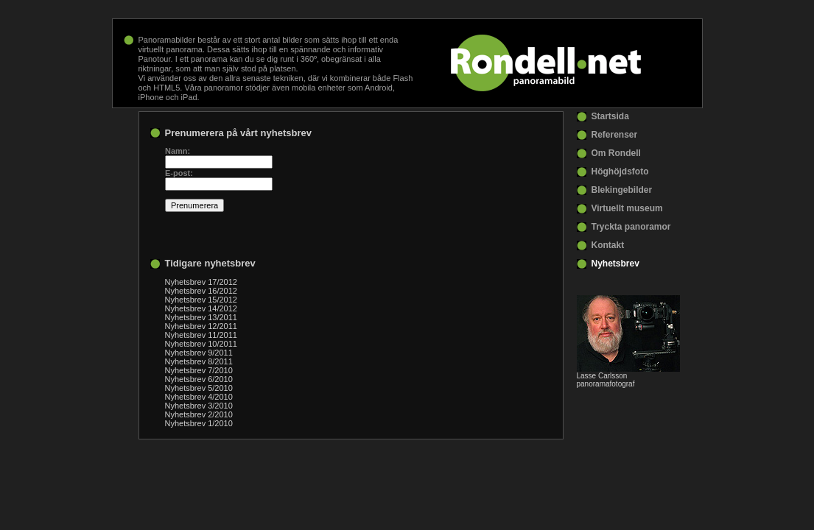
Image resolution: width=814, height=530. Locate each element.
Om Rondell (616, 153)
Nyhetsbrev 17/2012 (201, 282)
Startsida (610, 116)
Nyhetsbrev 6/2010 (199, 379)
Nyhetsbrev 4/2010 (199, 396)
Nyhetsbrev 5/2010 (199, 388)
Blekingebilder (622, 190)
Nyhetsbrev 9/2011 (199, 352)
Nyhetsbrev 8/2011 (199, 361)
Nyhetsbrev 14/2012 (201, 308)
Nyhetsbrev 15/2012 (201, 299)
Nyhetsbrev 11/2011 (201, 335)
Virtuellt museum (627, 208)
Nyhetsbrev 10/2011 (201, 343)
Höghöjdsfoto (620, 171)
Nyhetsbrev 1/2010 (199, 423)
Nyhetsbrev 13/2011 (201, 317)
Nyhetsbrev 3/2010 (199, 405)
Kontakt (608, 245)
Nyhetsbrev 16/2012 (201, 290)
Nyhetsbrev (615, 263)
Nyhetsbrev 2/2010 (199, 414)
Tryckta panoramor (631, 227)
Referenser (615, 135)
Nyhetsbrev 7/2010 (199, 370)
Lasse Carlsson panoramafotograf (606, 380)
